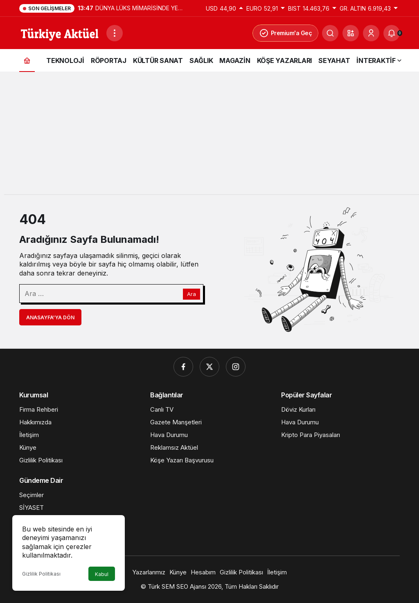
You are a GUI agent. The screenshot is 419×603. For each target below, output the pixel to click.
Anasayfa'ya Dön (50, 317)
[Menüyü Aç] (114, 33)
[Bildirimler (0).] (391, 33)
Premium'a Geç (285, 33)
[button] (350, 33)
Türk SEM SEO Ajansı (177, 586)
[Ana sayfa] (27, 60)
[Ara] (330, 33)
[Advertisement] (209, 137)
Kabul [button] (101, 574)
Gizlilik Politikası (41, 574)
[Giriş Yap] (371, 33)
